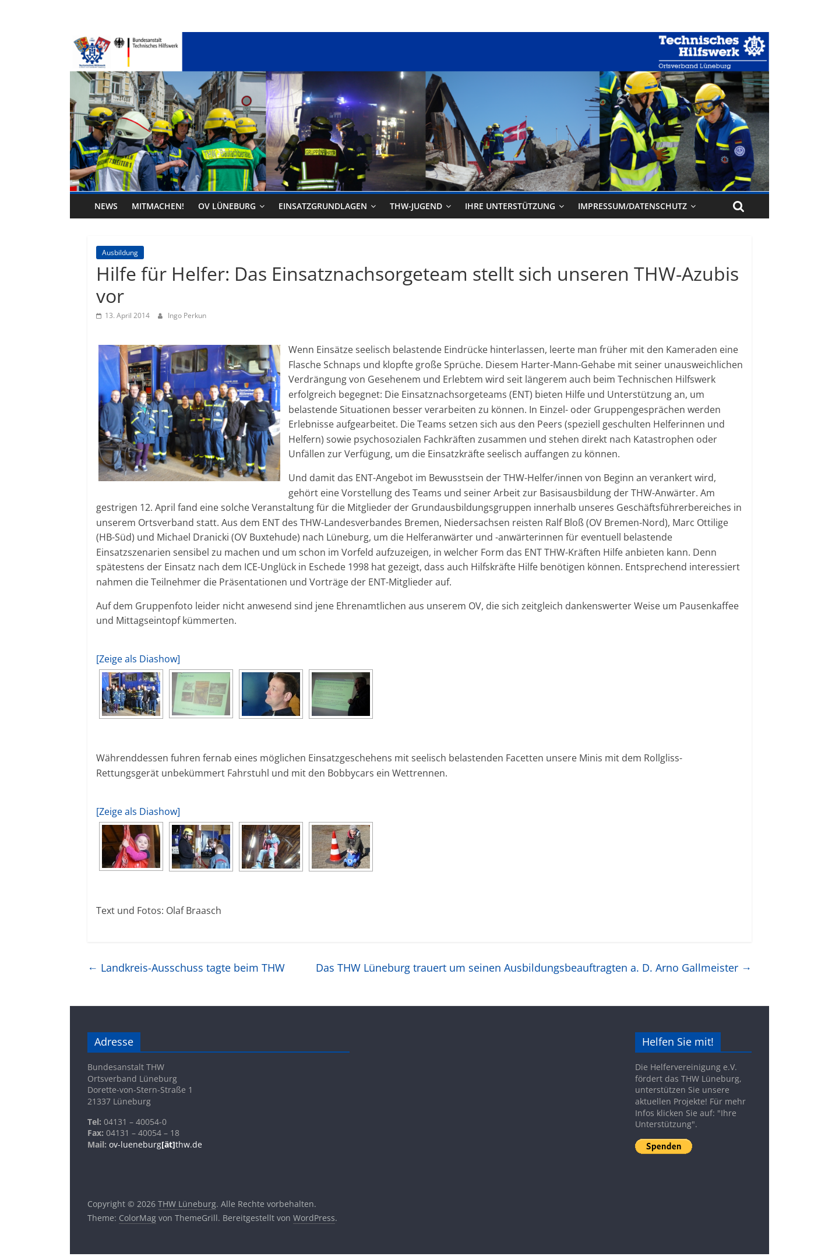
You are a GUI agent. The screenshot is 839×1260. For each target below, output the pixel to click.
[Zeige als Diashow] (138, 658)
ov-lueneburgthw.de (155, 1144)
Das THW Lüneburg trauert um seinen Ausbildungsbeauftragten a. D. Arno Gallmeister (534, 968)
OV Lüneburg (227, 205)
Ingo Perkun (187, 315)
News (106, 205)
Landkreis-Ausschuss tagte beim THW (186, 968)
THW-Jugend (416, 205)
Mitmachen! (158, 205)
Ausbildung (120, 252)
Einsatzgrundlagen (323, 205)
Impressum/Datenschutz (632, 205)
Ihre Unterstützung (510, 205)
